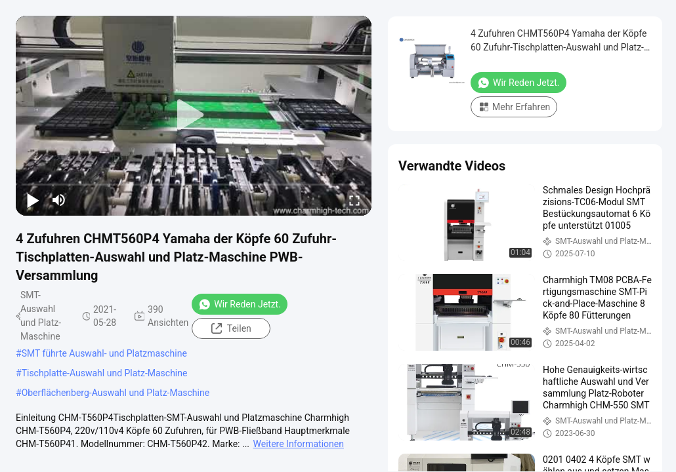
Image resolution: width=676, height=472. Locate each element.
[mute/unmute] (59, 200)
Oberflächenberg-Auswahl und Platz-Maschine (116, 392)
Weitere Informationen (298, 444)
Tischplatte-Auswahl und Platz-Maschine (105, 373)
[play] (193, 115)
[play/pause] (33, 200)
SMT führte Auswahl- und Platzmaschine (104, 353)
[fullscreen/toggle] (354, 200)
